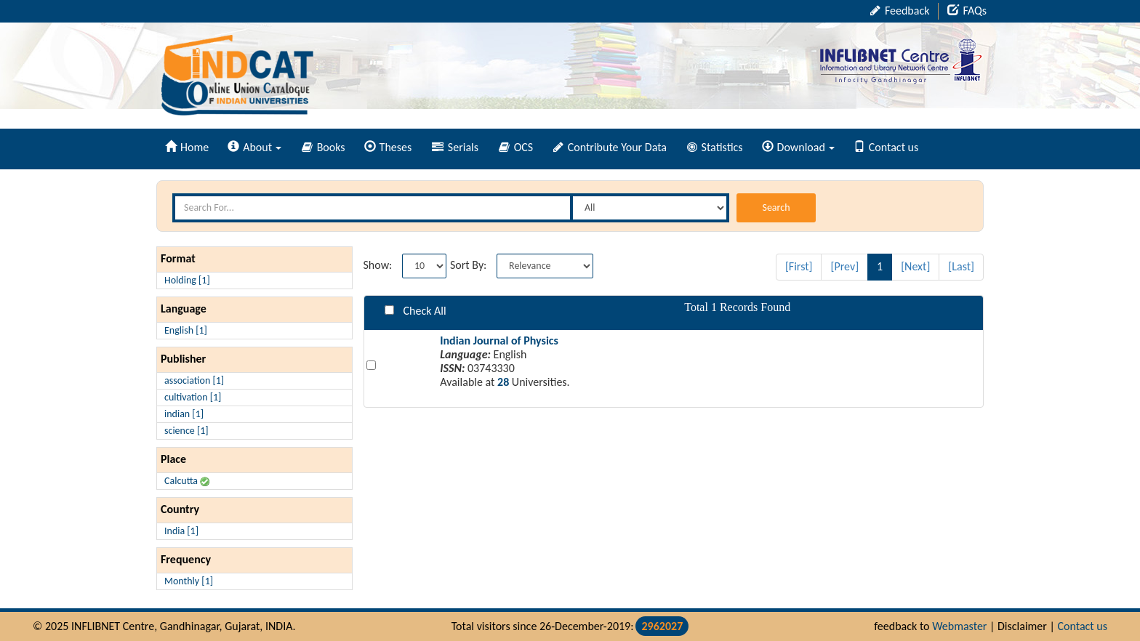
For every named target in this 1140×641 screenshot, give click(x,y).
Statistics (715, 147)
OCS (516, 147)
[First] (799, 266)
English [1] (185, 330)
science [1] (186, 430)
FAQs (967, 10)
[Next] (915, 266)
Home (187, 147)
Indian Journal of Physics (499, 340)
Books (323, 147)
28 (503, 382)
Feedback (899, 10)
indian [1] (184, 414)
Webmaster (959, 626)
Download (798, 147)
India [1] (181, 531)
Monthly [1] (188, 581)
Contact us (886, 147)
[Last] (961, 266)
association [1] (194, 380)
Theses (388, 147)
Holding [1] (187, 280)
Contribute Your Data (610, 147)
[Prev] (844, 266)
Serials (455, 147)
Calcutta (186, 481)
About (254, 147)
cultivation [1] (192, 397)
